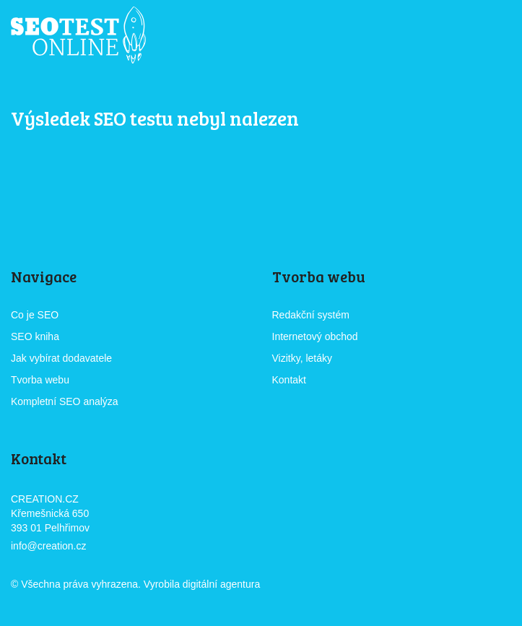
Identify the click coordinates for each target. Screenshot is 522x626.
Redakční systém (310, 315)
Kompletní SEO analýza (64, 401)
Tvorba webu (40, 380)
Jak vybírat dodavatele (61, 358)
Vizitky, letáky (302, 358)
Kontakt (289, 380)
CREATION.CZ (303, 585)
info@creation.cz (48, 546)
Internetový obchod (315, 336)
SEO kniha (35, 336)
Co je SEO (34, 315)
